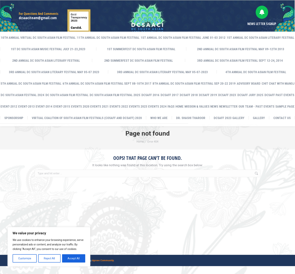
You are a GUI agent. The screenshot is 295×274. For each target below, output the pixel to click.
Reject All (49, 258)
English (246, 4)
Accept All (74, 258)
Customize (24, 258)
